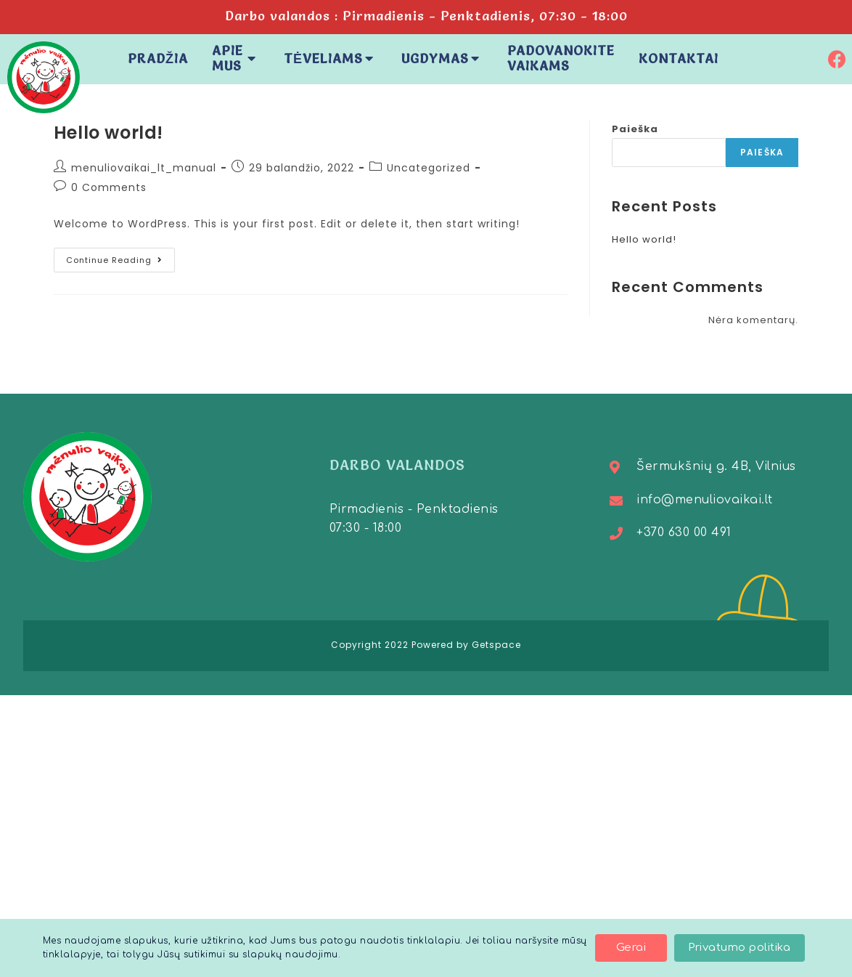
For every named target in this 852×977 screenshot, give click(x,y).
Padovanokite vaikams (561, 58)
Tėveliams (330, 58)
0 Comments (109, 187)
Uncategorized (428, 168)
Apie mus (236, 58)
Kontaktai (678, 58)
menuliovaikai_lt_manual (143, 168)
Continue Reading (120, 257)
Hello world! (108, 133)
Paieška (635, 129)
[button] (630, 948)
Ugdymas (442, 58)
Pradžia (158, 58)
